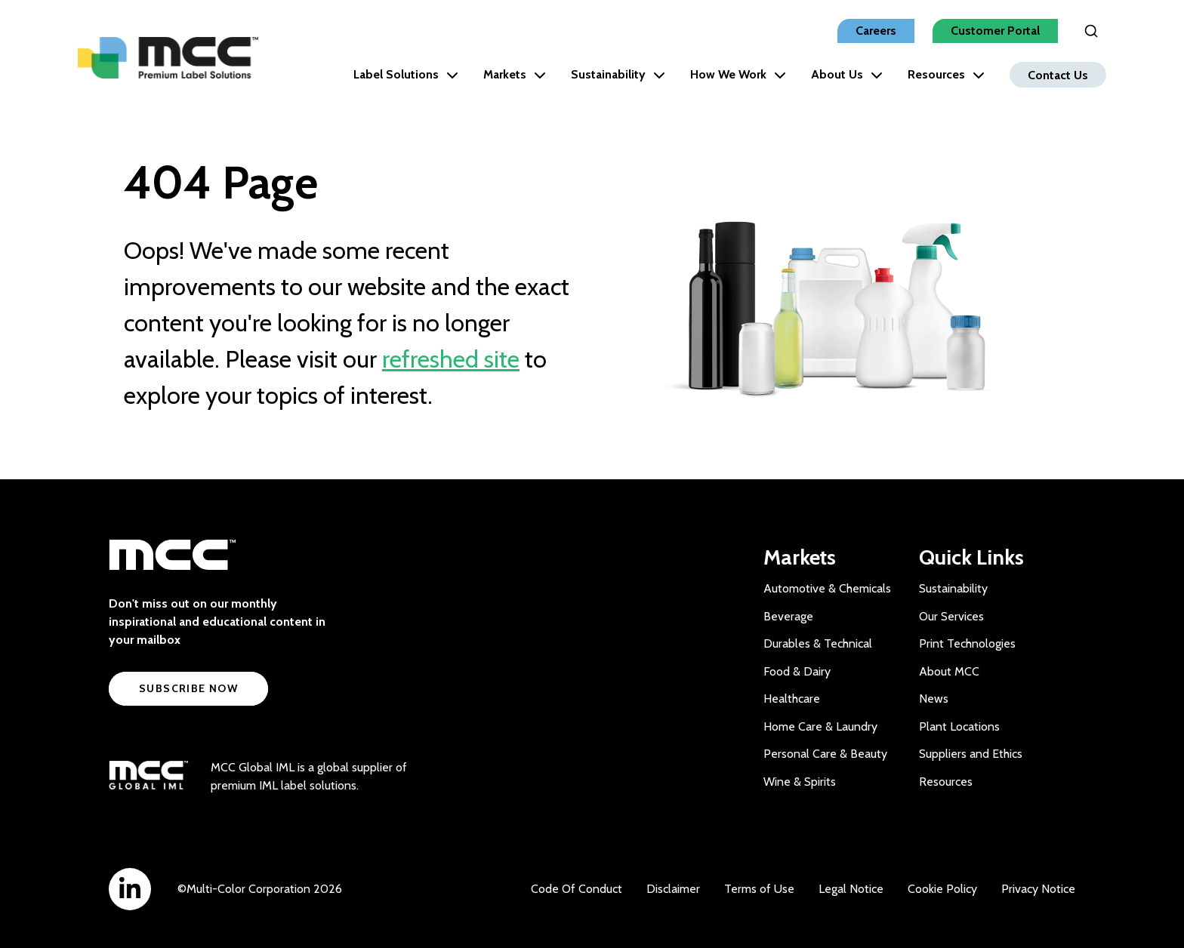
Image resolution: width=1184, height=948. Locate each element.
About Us (847, 74)
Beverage (788, 616)
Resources (946, 74)
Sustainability (618, 74)
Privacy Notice (1038, 889)
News (933, 698)
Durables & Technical (817, 643)
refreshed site (451, 359)
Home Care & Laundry (820, 726)
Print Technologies (967, 643)
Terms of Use (759, 889)
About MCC (949, 671)
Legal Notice (851, 889)
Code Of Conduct (576, 889)
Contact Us (1058, 74)
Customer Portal (995, 30)
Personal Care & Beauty (825, 753)
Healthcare (791, 698)
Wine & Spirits (799, 781)
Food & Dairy (797, 671)
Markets (514, 74)
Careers (876, 30)
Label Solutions (405, 74)
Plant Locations (959, 726)
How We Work (738, 74)
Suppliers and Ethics (970, 753)
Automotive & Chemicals (827, 588)
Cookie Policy (942, 889)
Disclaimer (673, 889)
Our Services (951, 616)
